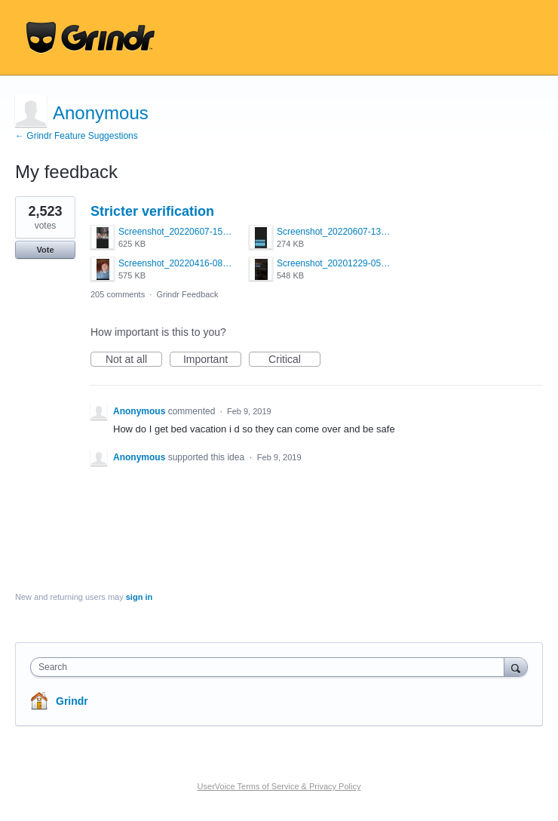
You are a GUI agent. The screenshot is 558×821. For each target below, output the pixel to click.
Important (212, 360)
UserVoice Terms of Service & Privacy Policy (279, 786)
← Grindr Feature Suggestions (76, 136)
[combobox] (271, 667)
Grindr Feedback (187, 294)
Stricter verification (152, 211)
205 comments (117, 294)
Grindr (72, 701)
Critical (294, 360)
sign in (139, 596)
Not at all (134, 360)
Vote (45, 249)
